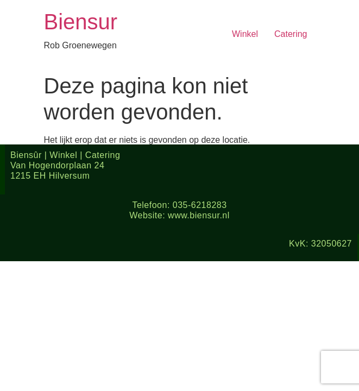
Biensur (81, 22)
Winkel (245, 34)
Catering (290, 34)
